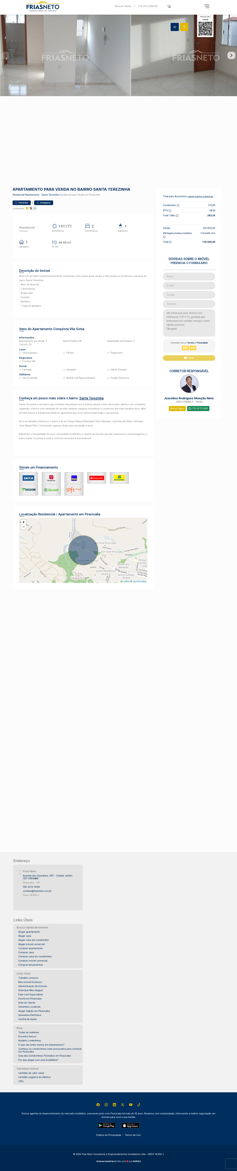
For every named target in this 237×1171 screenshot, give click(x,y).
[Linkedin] (114, 1104)
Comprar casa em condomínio (35, 956)
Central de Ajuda (27, 1019)
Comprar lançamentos (30, 964)
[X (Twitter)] (122, 1104)
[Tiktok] (139, 1104)
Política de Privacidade (108, 1135)
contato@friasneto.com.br (37, 891)
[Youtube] (130, 1104)
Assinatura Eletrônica (29, 1015)
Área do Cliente (123, 6)
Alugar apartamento (29, 931)
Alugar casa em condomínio (33, 940)
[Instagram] (106, 1104)
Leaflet (124, 581)
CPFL (21, 1081)
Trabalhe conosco (28, 977)
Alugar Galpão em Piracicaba (34, 1011)
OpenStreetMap (139, 581)
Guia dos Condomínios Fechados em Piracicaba (44, 1055)
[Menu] (207, 6)
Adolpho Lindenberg (29, 1040)
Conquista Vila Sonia (68, 329)
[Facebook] (98, 1104)
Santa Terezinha (50, 194)
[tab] (175, 27)
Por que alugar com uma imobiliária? (38, 1060)
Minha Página (177, 408)
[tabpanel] (118, 55)
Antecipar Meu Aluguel (30, 990)
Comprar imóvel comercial (32, 960)
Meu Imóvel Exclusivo (30, 982)
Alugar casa (24, 935)
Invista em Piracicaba (30, 998)
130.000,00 (209, 228)
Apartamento (32, 194)
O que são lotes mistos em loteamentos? (41, 1044)
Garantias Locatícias (29, 1006)
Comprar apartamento (30, 948)
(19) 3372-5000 (147, 6)
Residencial (19, 194)
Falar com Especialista (30, 994)
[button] (169, 6)
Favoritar (21, 202)
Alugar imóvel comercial (31, 944)
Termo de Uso (133, 1135)
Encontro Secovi (27, 1036)
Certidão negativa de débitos (34, 1077)
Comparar (43, 202)
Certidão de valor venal (31, 1073)
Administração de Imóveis (32, 986)
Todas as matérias (28, 1032)
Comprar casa (26, 952)
